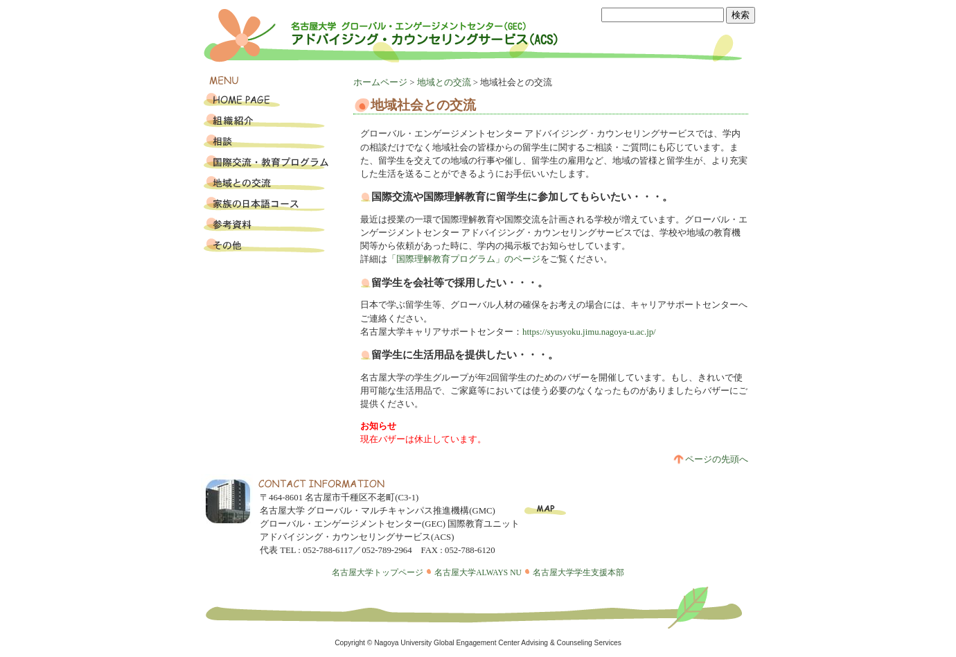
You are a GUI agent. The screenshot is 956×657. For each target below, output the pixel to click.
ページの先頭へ (710, 459)
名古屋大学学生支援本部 (578, 572)
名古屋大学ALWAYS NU (478, 572)
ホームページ (380, 82)
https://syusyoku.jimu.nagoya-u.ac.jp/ (589, 332)
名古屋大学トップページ (377, 572)
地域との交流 (444, 82)
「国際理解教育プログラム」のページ (463, 259)
